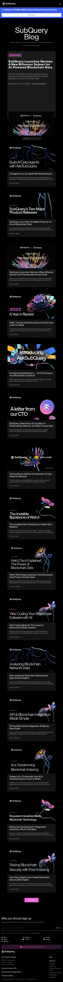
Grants (51, 970)
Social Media (53, 975)
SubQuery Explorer (6, 962)
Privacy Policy (19, 979)
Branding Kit (52, 977)
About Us (52, 961)
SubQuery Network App (8, 960)
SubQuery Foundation (55, 972)
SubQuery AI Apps (7, 976)
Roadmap (52, 964)
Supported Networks (55, 968)
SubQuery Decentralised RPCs (11, 972)
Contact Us (52, 966)
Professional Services (7, 964)
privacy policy (36, 933)
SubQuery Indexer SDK (8, 968)
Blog (50, 957)
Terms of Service (30, 979)
